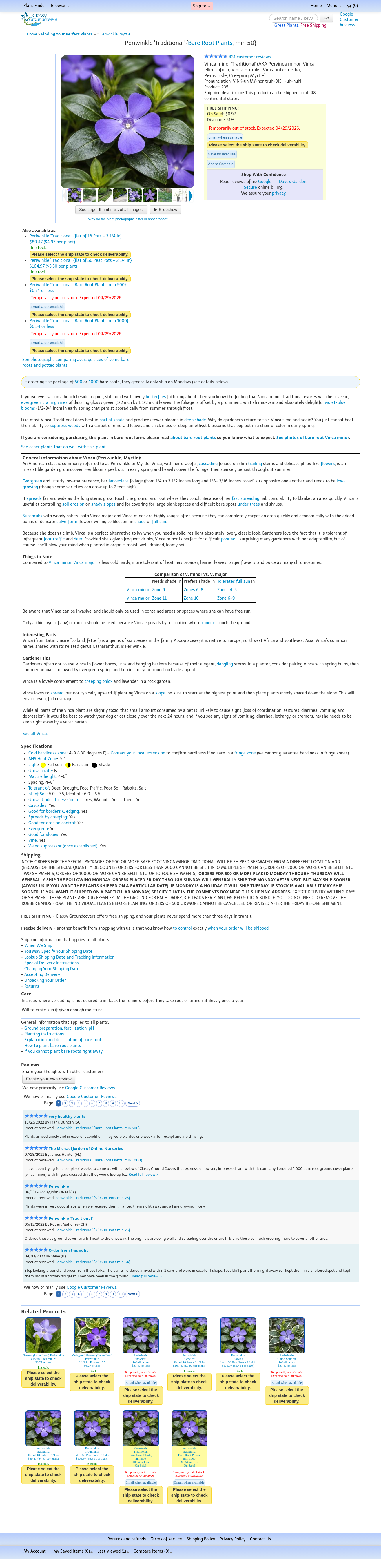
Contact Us (260, 1539)
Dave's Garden (292, 181)
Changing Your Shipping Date (51, 968)
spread (56, 693)
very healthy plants (67, 1116)
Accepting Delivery (42, 974)
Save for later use (222, 154)
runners (209, 622)
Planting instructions (44, 1034)
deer (78, 539)
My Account (34, 1551)
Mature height (42, 776)
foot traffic (54, 539)
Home (316, 5)
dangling (225, 664)
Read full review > (143, 1174)
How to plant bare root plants (52, 1045)
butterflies (156, 396)
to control (182, 928)
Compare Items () (153, 1551)
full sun (159, 521)
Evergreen (32, 481)
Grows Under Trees (46, 799)
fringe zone (245, 753)
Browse (60, 5)
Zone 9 (158, 589)
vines (63, 402)
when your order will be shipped (238, 928)
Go (326, 18)
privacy (278, 193)
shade (140, 521)
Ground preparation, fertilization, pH (59, 1028)
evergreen (31, 402)
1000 (94, 382)
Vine (32, 840)
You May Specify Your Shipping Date (58, 951)
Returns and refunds (126, 1539)
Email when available (225, 137)
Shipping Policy (201, 1539)
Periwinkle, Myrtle (115, 34)
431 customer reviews (237, 57)
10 (121, 1103)
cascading (208, 463)
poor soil (229, 539)
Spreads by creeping (47, 817)
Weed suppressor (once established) (62, 846)
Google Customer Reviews (90, 1088)
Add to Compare (221, 164)
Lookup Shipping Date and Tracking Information (69, 957)
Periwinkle (59, 1186)
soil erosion (73, 504)
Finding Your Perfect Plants (68, 34)
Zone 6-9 (226, 598)
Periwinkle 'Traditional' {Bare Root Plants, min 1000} (98, 1160)
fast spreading (245, 498)
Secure (250, 187)
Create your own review (49, 1079)
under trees (249, 504)
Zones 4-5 (227, 589)
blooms (28, 408)
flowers (328, 463)
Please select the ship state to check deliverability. (257, 145)
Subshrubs (32, 515)
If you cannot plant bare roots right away (63, 1051)
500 (78, 382)
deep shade (195, 420)
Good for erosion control (51, 823)
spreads (34, 498)
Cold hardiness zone (47, 753)
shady (96, 504)
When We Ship (38, 945)
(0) (352, 5)
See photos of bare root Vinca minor (312, 437)
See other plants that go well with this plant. (64, 446)
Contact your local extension (138, 753)
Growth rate (40, 770)
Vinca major (84, 562)
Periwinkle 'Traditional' (71, 1218)
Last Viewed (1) (113, 1551)
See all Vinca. (35, 733)
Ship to (201, 5)
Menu (334, 5)
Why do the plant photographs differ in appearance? (128, 219)
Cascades (37, 805)
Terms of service (166, 1539)
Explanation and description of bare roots (63, 1039)
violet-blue (335, 402)
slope (160, 693)
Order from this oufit (68, 1250)
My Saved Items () (73, 1551)
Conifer (74, 799)
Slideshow (165, 209)
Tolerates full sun (233, 581)
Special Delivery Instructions (51, 963)
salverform (66, 521)
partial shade (112, 420)
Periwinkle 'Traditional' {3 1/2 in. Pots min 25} (92, 1198)
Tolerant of (38, 788)
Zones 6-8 (193, 589)
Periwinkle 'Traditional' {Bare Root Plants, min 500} (97, 1128)
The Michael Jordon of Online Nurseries (86, 1148)
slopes (109, 504)
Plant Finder (34, 5)
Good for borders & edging (53, 811)
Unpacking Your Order (45, 980)
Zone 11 (159, 598)
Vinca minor (60, 562)
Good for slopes (43, 834)
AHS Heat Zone (42, 758)
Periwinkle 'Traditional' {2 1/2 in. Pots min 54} (92, 1262)
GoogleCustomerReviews (349, 19)
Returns (31, 986)
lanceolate (119, 481)
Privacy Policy (232, 1539)
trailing (49, 402)
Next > (132, 1103)
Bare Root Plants (210, 42)
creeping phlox (98, 681)
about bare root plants (193, 437)
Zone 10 (191, 598)
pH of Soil (37, 794)
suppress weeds (65, 425)
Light (33, 764)
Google (264, 181)
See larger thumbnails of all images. (111, 209)
